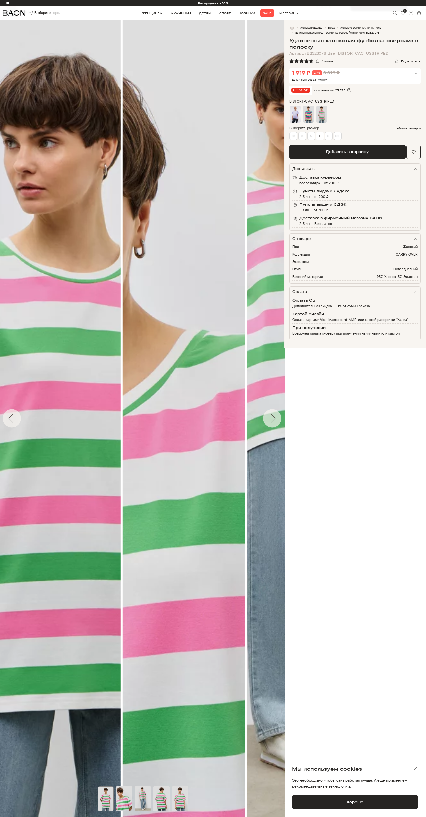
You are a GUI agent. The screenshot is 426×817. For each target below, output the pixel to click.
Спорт (225, 13)
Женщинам (152, 13)
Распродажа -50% (213, 3)
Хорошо (355, 801)
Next (289, 418)
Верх (331, 27)
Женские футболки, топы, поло (361, 27)
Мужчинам (181, 13)
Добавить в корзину (347, 151)
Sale (267, 13)
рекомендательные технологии (321, 786)
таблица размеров (408, 128)
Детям (205, 13)
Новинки (247, 13)
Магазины (288, 13)
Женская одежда (311, 27)
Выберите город (38, 13)
